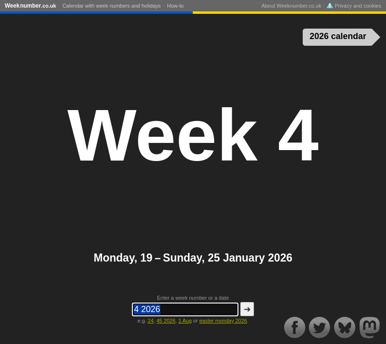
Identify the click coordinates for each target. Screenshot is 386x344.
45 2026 (166, 321)
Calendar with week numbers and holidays (111, 6)
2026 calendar (337, 36)
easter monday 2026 (223, 321)
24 (150, 321)
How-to (175, 6)
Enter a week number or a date (193, 298)
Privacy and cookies (354, 6)
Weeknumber (30, 5)
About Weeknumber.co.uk (291, 6)
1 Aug (185, 321)
